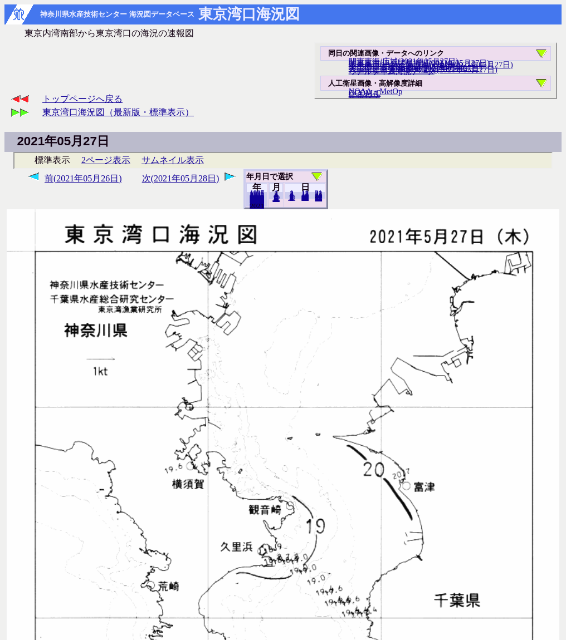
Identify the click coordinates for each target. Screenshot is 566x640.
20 (305, 197)
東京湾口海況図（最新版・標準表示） (118, 112)
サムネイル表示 (173, 160)
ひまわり (364, 94)
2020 (257, 205)
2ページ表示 (105, 160)
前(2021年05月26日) (83, 178)
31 (318, 198)
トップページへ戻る (82, 99)
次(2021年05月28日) (180, 178)
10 (291, 197)
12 (276, 199)
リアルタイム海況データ (392, 71)
